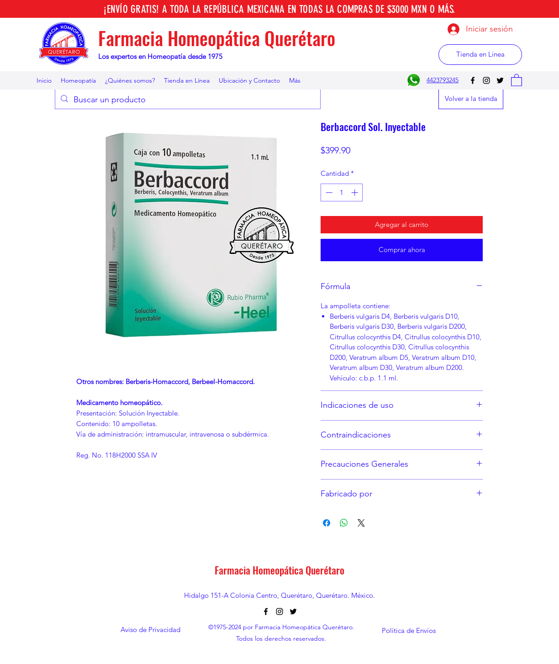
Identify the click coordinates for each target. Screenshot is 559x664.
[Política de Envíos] (408, 631)
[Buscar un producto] (187, 100)
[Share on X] (361, 522)
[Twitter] (500, 80)
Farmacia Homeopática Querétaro (216, 38)
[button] (516, 79)
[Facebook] (472, 80)
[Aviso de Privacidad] (150, 630)
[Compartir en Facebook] (326, 522)
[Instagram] (486, 80)
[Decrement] (328, 192)
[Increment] (355, 192)
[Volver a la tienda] (470, 99)
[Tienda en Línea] (480, 54)
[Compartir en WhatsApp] (343, 522)
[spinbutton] (341, 192)
